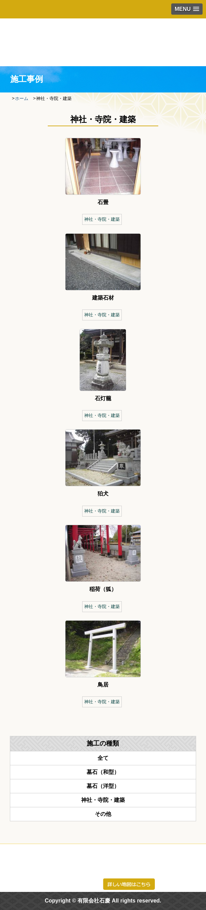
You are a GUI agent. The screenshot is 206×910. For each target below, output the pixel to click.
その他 (103, 814)
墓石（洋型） (103, 786)
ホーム (21, 98)
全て (103, 758)
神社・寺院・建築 (102, 219)
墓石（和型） (103, 772)
